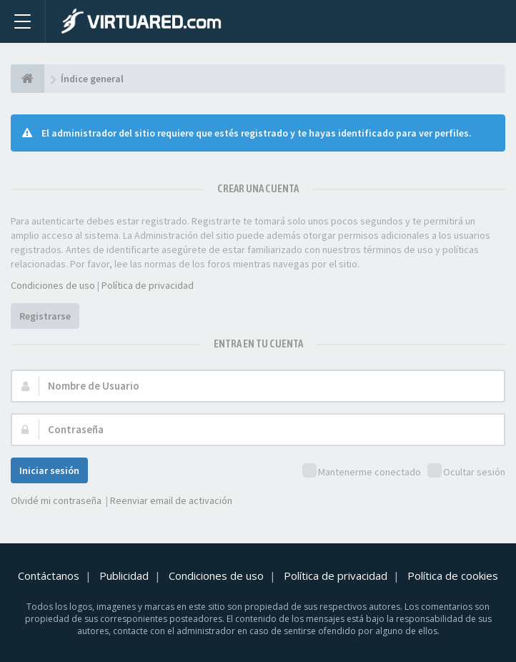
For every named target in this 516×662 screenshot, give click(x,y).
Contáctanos (48, 575)
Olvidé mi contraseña (56, 500)
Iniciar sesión (49, 470)
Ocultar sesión (466, 471)
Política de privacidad (147, 285)
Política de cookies (452, 575)
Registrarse (45, 316)
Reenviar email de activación (171, 500)
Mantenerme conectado (361, 471)
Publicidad (124, 575)
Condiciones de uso (53, 285)
